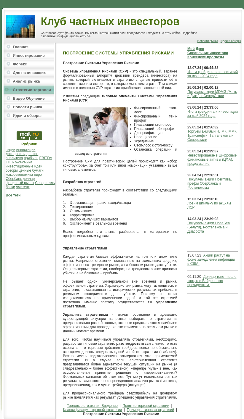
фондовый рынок (20, 183)
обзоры (12, 170)
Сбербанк (14, 179)
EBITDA (45, 158)
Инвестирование (29, 55)
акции (10, 150)
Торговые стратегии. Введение (92, 406)
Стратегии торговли (32, 90)
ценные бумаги (31, 170)
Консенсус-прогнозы (205, 57)
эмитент (22, 187)
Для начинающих (29, 72)
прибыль (31, 158)
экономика (23, 162)
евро (38, 175)
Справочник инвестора (207, 53)
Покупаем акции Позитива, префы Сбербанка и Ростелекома (209, 183)
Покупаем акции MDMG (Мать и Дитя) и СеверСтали (212, 94)
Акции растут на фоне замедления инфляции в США (211, 259)
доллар (29, 179)
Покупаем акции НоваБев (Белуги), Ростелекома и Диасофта (208, 227)
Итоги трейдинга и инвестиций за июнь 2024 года (212, 74)
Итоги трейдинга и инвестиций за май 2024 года (212, 113)
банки (10, 187)
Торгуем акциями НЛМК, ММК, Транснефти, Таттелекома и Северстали (212, 135)
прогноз (31, 154)
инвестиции (26, 150)
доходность (15, 154)
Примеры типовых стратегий (150, 410)
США (10, 162)
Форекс (20, 64)
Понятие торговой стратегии (145, 406)
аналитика (14, 158)
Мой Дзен (195, 49)
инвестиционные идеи (24, 166)
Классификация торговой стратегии (92, 410)
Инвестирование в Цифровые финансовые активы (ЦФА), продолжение (212, 159)
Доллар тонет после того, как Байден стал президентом (211, 281)
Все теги (13, 195)
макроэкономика (19, 175)
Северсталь (45, 183)
